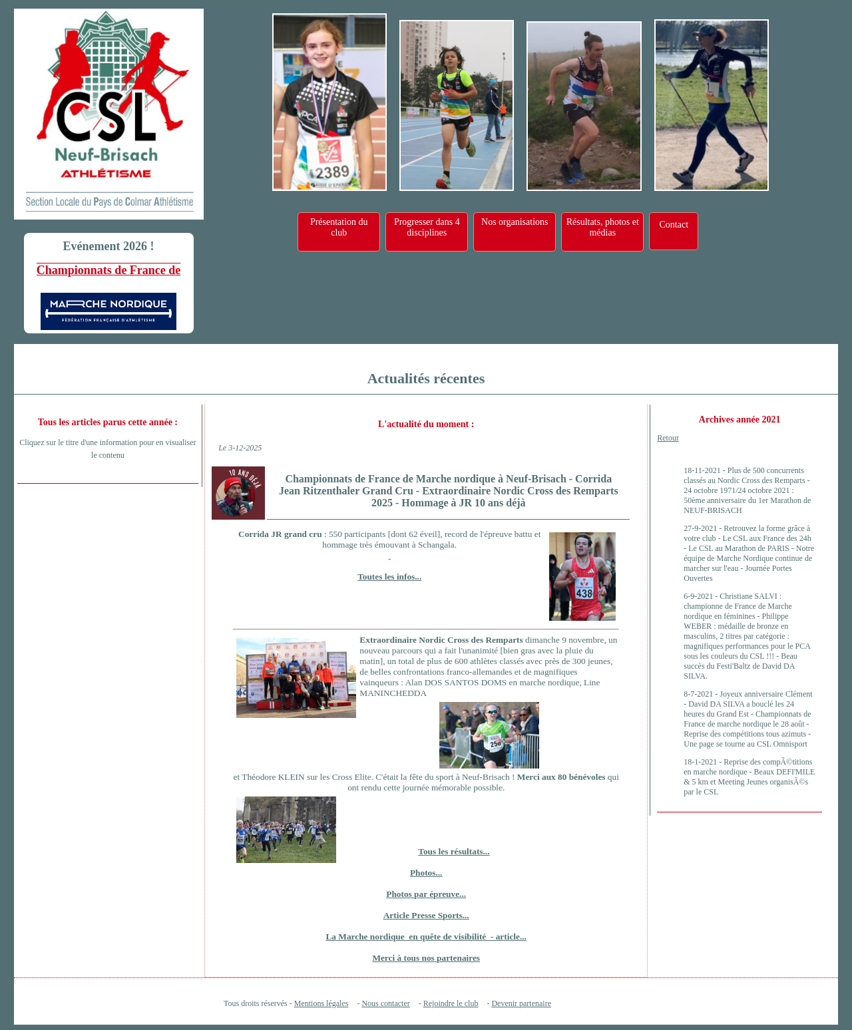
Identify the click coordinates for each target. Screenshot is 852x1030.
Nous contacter (385, 1003)
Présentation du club (339, 227)
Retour (668, 437)
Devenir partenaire (521, 1003)
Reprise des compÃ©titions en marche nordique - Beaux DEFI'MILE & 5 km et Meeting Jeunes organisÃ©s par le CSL (749, 776)
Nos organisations (514, 222)
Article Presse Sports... (426, 915)
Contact (673, 225)
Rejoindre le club (451, 1003)
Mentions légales (321, 1003)
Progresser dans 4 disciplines (427, 227)
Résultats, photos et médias (602, 227)
